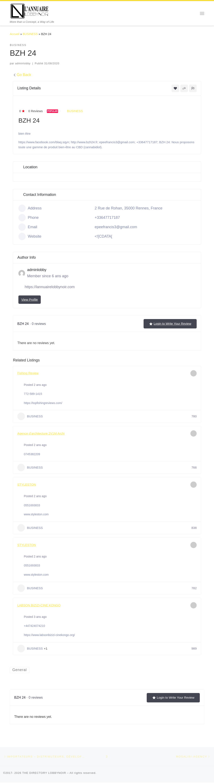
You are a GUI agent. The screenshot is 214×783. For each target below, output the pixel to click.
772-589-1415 (33, 393)
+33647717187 (107, 217)
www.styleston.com (36, 514)
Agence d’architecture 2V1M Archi (41, 433)
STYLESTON (26, 484)
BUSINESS (30, 34)
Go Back (22, 75)
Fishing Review (28, 373)
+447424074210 (34, 625)
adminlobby (23, 63)
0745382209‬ (32, 454)
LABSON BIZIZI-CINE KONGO (39, 605)
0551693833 (32, 505)
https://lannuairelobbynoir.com (50, 287)
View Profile (29, 299)
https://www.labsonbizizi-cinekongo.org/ (49, 635)
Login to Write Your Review (170, 324)
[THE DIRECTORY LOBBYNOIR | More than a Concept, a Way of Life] (30, 10)
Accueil (14, 34)
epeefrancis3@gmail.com (116, 227)
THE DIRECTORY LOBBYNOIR (44, 773)
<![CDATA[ (103, 236)
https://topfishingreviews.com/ (43, 403)
